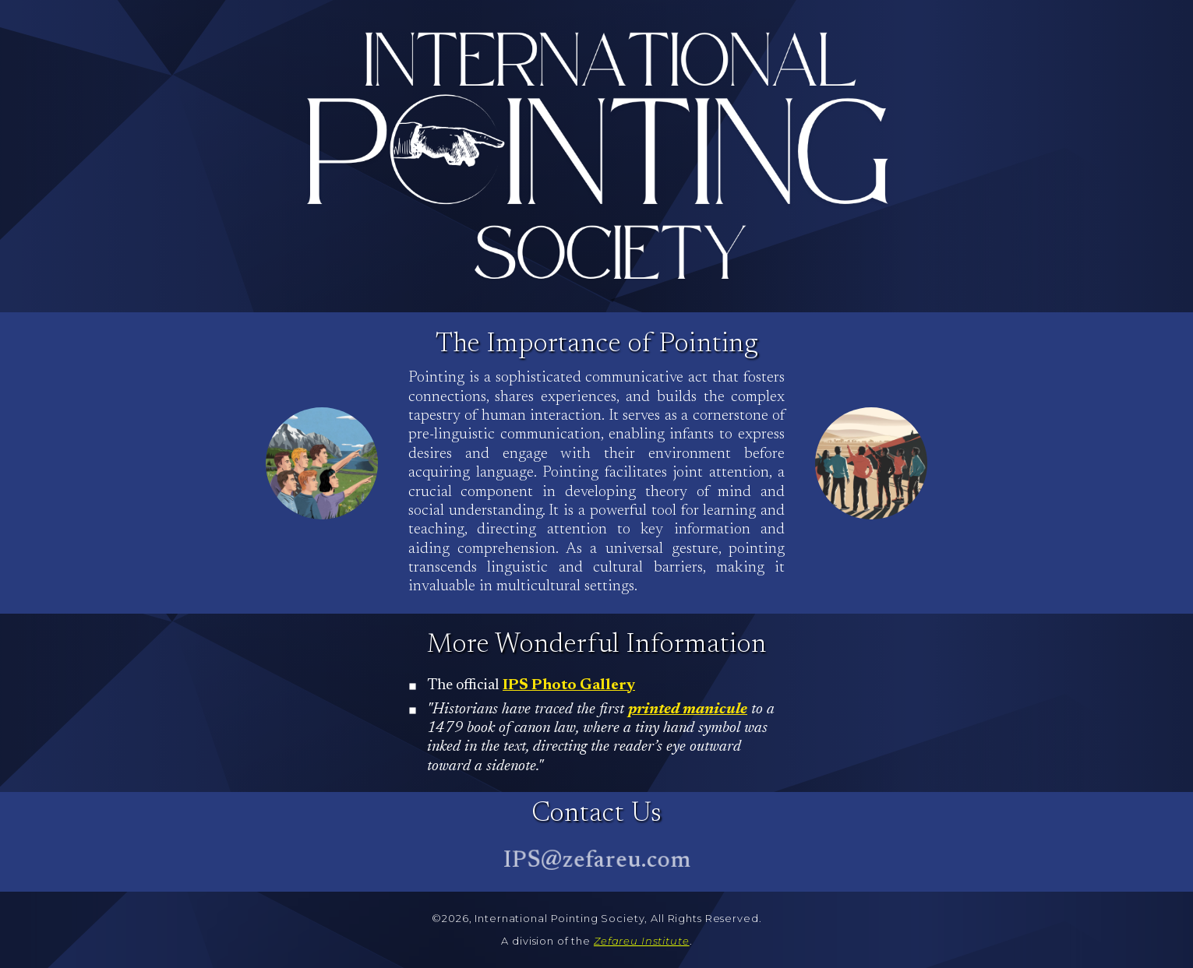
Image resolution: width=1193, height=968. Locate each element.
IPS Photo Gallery (569, 685)
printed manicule (687, 709)
